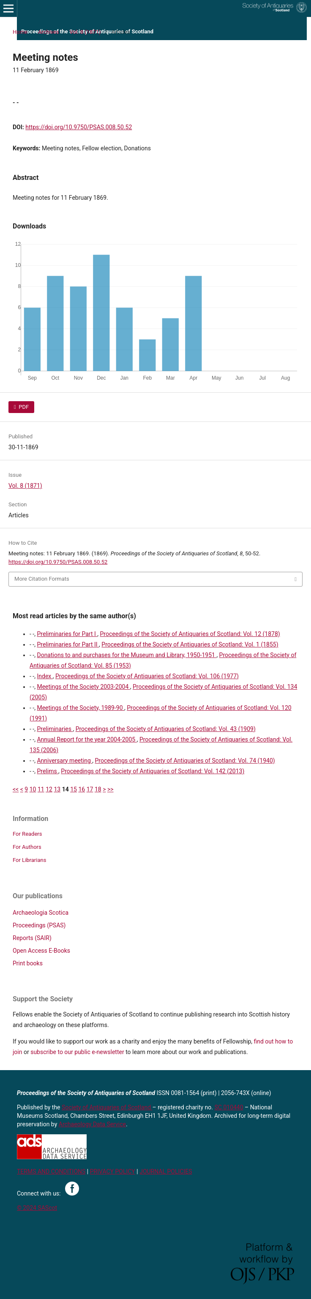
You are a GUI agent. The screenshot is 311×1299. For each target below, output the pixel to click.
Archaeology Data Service (92, 1124)
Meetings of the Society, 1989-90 (80, 707)
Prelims (47, 771)
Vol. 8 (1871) (85, 32)
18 (98, 789)
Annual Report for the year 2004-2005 (86, 739)
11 (41, 789)
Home (20, 32)
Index (44, 676)
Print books (28, 963)
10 (33, 789)
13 (57, 789)
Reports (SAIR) (32, 938)
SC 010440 (229, 1107)
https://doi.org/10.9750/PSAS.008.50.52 (78, 127)
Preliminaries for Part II (68, 644)
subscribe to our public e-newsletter (77, 1052)
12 (49, 789)
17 (90, 789)
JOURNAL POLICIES (165, 1171)
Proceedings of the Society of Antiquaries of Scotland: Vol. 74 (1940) (185, 760)
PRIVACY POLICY (112, 1171)
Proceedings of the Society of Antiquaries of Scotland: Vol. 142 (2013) (152, 771)
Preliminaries (55, 729)
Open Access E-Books (41, 950)
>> (110, 789)
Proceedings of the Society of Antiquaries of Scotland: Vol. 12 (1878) (190, 633)
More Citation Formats (41, 579)
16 (81, 789)
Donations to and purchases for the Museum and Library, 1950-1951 (126, 655)
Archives (48, 32)
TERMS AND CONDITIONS (51, 1171)
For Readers (27, 834)
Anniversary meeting (64, 760)
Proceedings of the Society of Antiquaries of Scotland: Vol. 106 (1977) (147, 676)
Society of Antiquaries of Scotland (107, 1107)
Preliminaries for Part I (67, 633)
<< (16, 789)
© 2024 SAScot (37, 1207)
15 (73, 789)
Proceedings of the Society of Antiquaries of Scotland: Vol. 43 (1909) (166, 729)
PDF (23, 407)
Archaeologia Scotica (40, 912)
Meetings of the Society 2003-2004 (83, 686)
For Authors (27, 847)
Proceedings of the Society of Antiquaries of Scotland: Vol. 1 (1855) (189, 644)
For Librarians (29, 860)
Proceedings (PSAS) (39, 925)
